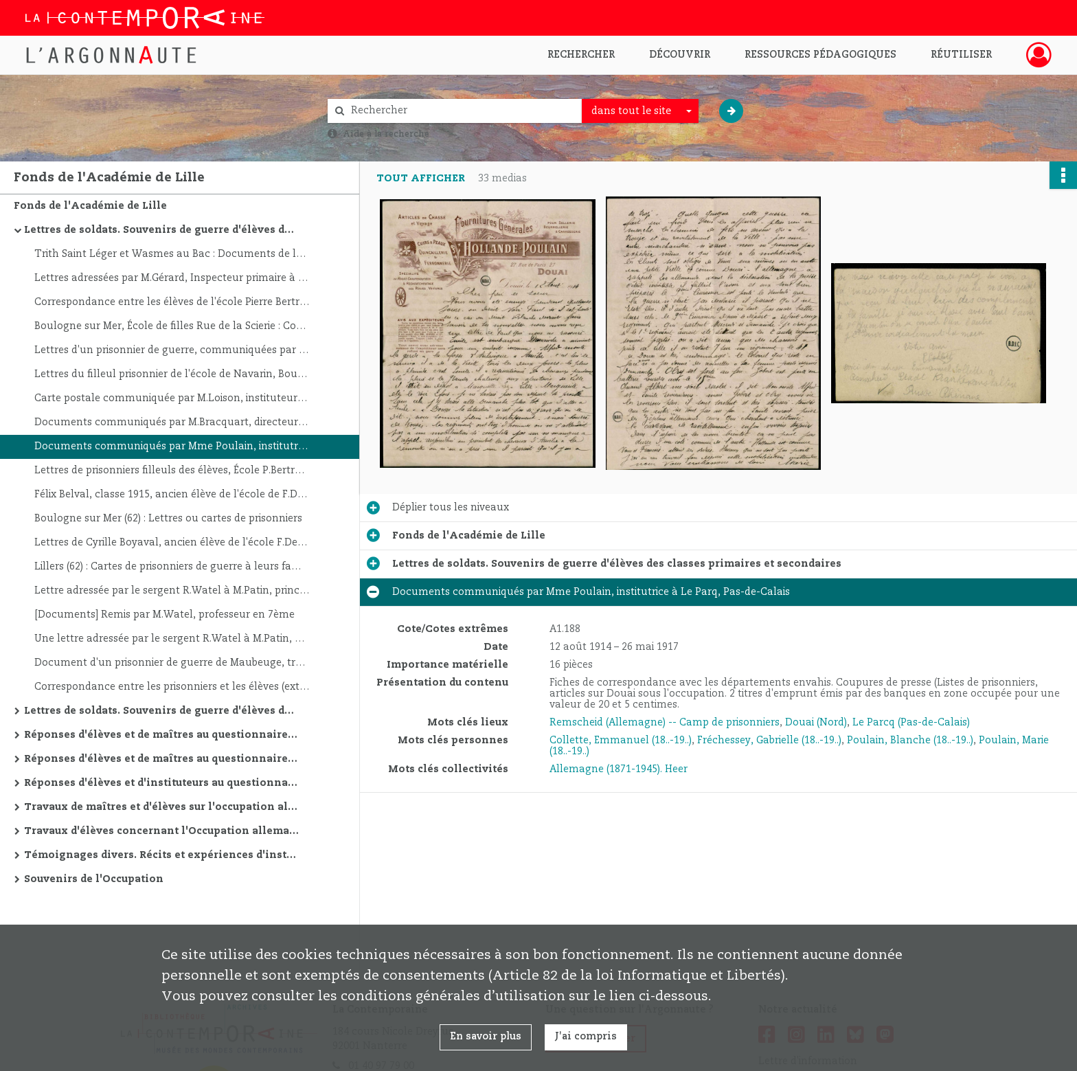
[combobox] (640, 111)
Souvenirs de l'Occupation (93, 879)
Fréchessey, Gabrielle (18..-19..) (769, 740)
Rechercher (581, 55)
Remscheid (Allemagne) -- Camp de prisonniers (664, 723)
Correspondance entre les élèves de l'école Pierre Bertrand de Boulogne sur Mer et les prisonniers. (171, 302)
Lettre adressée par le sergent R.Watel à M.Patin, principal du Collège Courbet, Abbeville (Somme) (171, 591)
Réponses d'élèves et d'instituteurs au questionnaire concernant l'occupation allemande (161, 783)
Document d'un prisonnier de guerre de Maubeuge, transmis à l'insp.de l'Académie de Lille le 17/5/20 (171, 663)
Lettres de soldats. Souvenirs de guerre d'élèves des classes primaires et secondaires (161, 230)
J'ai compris (586, 1036)
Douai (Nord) (816, 723)
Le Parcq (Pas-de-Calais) (911, 723)
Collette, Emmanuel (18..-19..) (620, 740)
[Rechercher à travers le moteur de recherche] (461, 111)
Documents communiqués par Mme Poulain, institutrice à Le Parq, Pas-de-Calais (171, 446)
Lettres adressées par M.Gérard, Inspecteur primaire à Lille (171, 278)
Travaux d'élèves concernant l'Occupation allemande (161, 831)
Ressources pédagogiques (820, 55)
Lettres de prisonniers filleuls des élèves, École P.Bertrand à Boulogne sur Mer (171, 470)
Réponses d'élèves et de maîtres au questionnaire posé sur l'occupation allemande (161, 735)
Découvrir (679, 55)
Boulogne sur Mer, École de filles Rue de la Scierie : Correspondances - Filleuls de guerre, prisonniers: (171, 326)
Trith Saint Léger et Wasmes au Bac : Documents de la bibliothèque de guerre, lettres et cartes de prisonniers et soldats (171, 254)
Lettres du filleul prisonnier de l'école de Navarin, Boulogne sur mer (171, 374)
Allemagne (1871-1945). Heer (618, 769)
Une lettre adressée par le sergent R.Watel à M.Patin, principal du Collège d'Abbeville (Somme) (171, 639)
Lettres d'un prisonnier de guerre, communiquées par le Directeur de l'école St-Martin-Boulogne (171, 350)
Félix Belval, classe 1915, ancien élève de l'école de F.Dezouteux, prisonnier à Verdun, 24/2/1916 (171, 494)
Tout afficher (420, 178)
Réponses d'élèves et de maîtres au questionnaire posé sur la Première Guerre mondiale (161, 759)
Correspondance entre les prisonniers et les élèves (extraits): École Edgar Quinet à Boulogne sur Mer (171, 687)
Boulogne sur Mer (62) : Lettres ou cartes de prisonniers (168, 518)
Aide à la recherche (386, 134)
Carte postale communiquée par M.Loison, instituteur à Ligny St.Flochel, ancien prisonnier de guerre (171, 398)
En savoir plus (485, 1036)
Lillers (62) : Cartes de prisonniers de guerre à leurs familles (171, 567)
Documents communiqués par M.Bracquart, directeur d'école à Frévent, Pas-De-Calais (171, 422)
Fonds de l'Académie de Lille (90, 206)
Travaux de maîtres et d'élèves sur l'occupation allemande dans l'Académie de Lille (161, 807)
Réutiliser (961, 55)
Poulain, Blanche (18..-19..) (910, 740)
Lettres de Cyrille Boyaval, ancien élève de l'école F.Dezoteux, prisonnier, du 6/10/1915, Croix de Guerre (171, 543)
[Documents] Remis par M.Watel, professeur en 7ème (164, 615)
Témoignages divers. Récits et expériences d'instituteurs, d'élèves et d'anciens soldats (161, 855)
